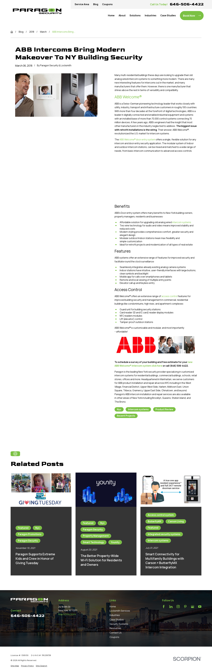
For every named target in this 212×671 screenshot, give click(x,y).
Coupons (107, 4)
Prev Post (126, 431)
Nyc (119, 409)
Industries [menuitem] (150, 15)
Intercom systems (138, 409)
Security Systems (119, 624)
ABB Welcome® (128, 97)
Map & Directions (67, 614)
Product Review (164, 409)
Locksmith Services (120, 610)
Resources (115, 628)
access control (169, 296)
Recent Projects (126, 415)
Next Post (153, 431)
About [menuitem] (122, 15)
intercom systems (181, 222)
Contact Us (116, 632)
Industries (115, 615)
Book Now (192, 15)
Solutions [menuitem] (135, 15)
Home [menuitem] (111, 15)
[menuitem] (15, 665)
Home (113, 606)
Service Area (82, 4)
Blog (95, 4)
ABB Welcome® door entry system (137, 139)
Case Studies (117, 619)
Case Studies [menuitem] (168, 15)
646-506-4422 (187, 4)
